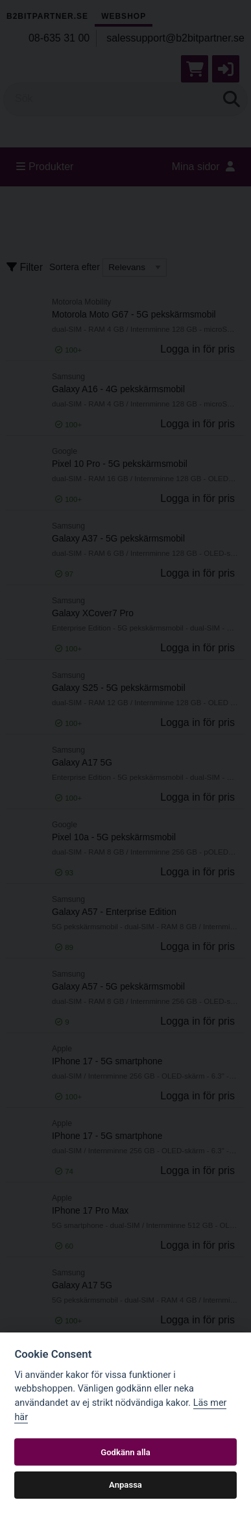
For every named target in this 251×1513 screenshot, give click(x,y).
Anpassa (125, 1485)
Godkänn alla (125, 1452)
